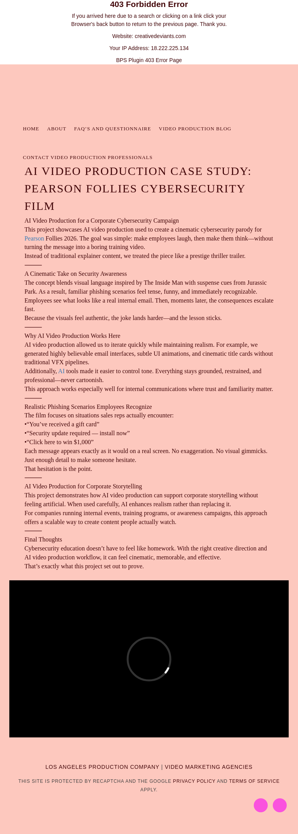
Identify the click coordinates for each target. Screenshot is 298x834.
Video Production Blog (195, 129)
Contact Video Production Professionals (87, 157)
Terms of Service (254, 781)
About (56, 129)
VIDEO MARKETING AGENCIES (209, 767)
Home (31, 129)
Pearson (34, 238)
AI (61, 371)
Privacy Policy (194, 781)
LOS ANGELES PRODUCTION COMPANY (102, 767)
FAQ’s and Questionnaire (112, 129)
